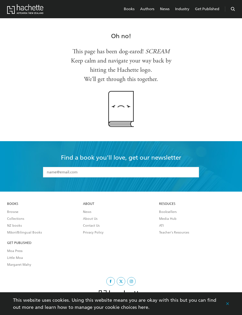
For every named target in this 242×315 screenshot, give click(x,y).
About (88, 204)
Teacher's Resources (174, 232)
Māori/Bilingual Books (24, 232)
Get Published (207, 9)
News (164, 9)
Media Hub (168, 218)
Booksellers (168, 212)
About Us (90, 218)
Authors (147, 9)
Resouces (167, 204)
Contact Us (91, 225)
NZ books (14, 225)
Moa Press (14, 251)
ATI (161, 225)
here (143, 307)
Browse (12, 212)
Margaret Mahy (19, 264)
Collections (15, 218)
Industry (182, 9)
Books (129, 9)
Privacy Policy (93, 232)
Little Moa (15, 258)
